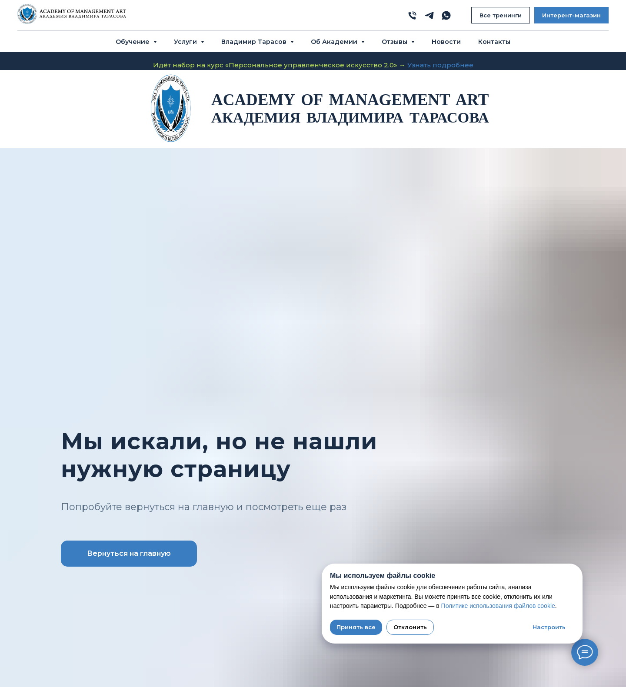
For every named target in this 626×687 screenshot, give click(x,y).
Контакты (494, 42)
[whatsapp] (446, 15)
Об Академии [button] (335, 42)
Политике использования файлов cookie (498, 605)
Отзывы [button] (395, 42)
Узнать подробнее (440, 65)
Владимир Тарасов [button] (254, 42)
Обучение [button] (133, 42)
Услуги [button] (186, 42)
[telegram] (429, 15)
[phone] (412, 15)
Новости (446, 42)
